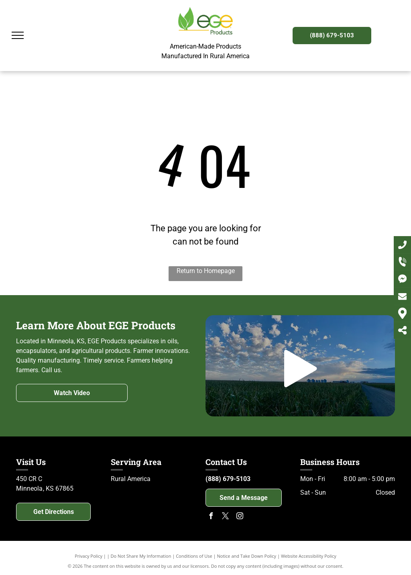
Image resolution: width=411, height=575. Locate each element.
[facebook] (211, 517)
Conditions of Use (194, 556)
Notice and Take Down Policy (247, 556)
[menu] (17, 35)
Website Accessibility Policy (308, 556)
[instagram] (239, 517)
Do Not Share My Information (141, 556)
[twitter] (225, 517)
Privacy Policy (88, 556)
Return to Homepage (206, 271)
